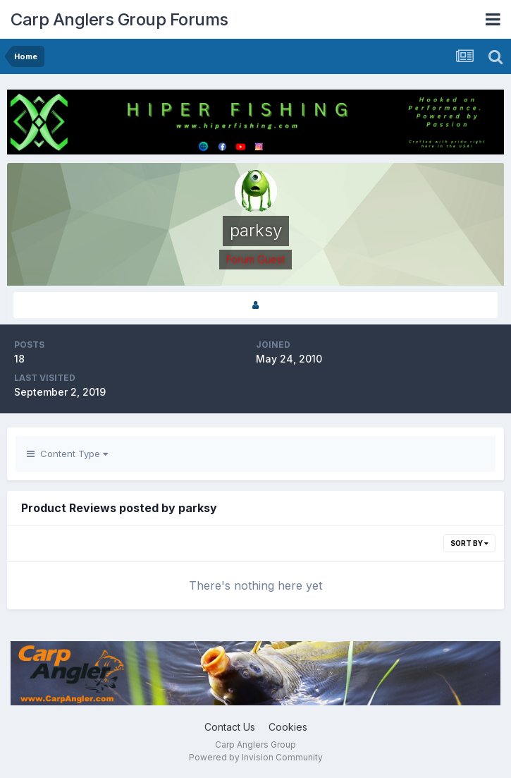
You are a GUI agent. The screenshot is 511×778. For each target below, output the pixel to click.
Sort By (469, 543)
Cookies (288, 727)
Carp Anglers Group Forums (119, 19)
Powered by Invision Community (256, 757)
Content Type (67, 453)
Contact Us (229, 727)
